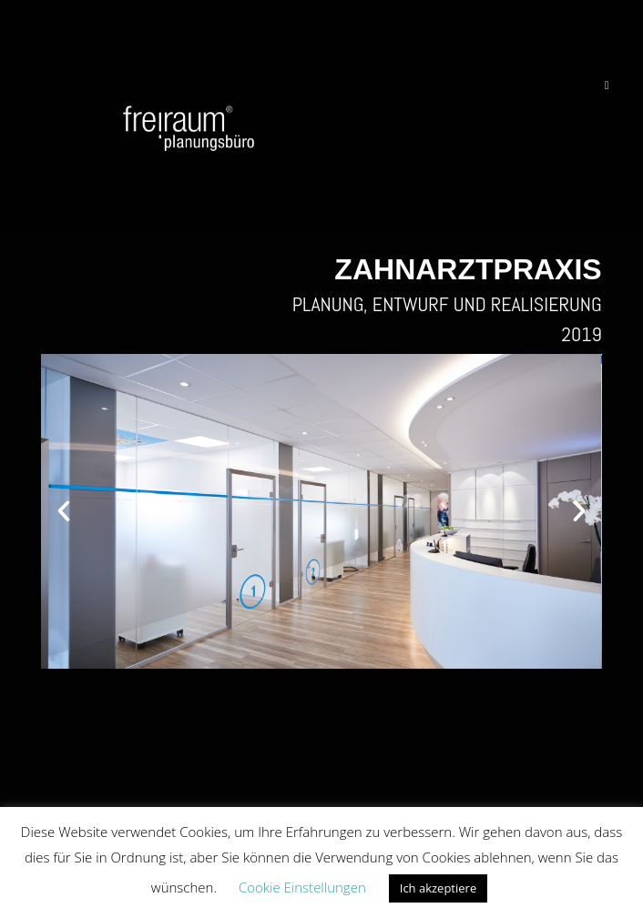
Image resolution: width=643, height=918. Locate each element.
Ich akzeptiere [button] (438, 888)
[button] (63, 511)
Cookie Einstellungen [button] (302, 887)
